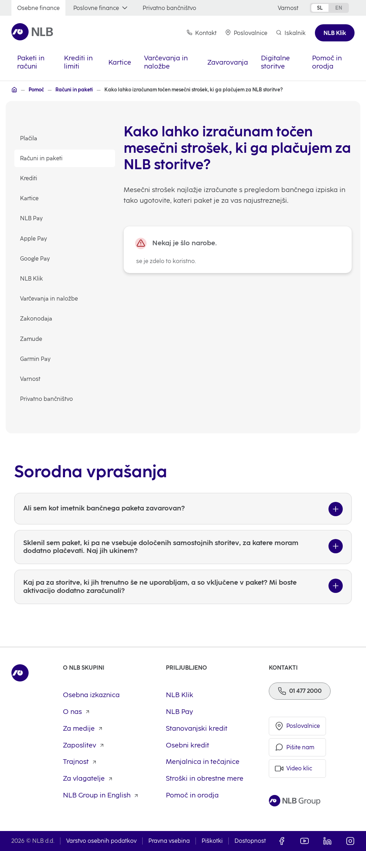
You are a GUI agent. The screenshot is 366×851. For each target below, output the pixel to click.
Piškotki (212, 840)
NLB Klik (31, 278)
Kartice (29, 198)
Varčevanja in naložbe (49, 298)
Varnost (30, 379)
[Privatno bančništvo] (169, 8)
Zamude (31, 339)
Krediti (28, 178)
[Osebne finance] (38, 8)
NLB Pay (31, 218)
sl (320, 8)
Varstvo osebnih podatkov (101, 840)
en (338, 8)
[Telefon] (300, 691)
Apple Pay (33, 238)
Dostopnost (250, 840)
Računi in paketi (41, 158)
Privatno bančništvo (46, 399)
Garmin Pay (35, 359)
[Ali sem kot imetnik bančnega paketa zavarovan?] (183, 543)
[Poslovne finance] (101, 8)
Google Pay (35, 258)
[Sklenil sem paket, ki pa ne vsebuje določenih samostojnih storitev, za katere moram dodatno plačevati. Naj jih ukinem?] (183, 581)
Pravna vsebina (169, 840)
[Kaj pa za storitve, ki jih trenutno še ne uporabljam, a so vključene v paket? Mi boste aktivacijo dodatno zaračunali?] (183, 621)
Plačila (28, 138)
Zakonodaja (36, 318)
